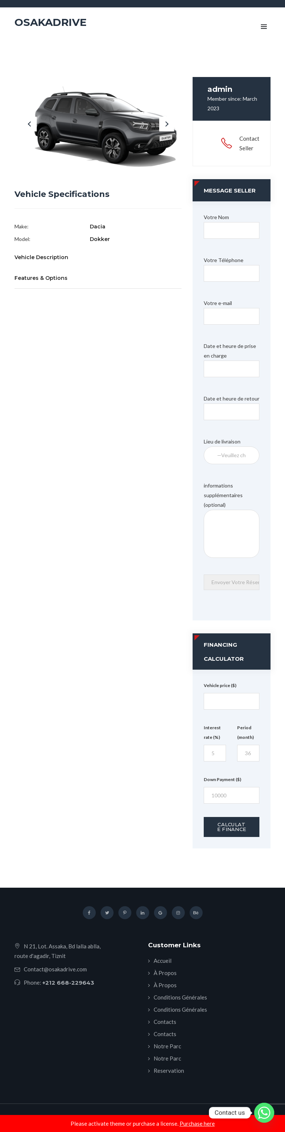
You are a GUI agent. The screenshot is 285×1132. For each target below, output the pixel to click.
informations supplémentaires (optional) (231, 500)
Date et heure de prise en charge (231, 357)
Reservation (169, 1070)
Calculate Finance (231, 826)
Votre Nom (231, 224)
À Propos (165, 972)
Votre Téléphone (231, 267)
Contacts (165, 1021)
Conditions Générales (180, 997)
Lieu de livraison (231, 448)
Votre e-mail (231, 309)
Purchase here (197, 1123)
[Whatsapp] (264, 1113)
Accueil (162, 960)
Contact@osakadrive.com (55, 969)
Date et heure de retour (231, 405)
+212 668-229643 (68, 982)
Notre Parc (167, 1046)
